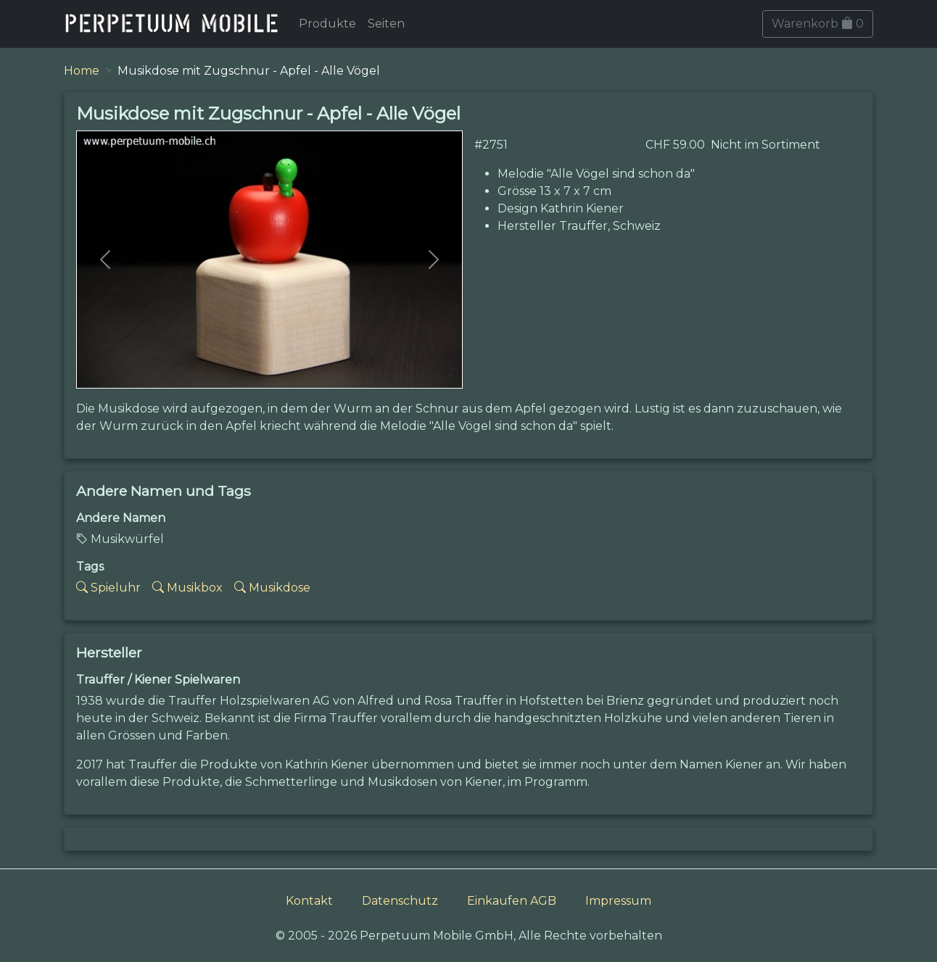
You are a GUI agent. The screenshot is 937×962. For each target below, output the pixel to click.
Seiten (386, 23)
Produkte (327, 23)
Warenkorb (818, 23)
